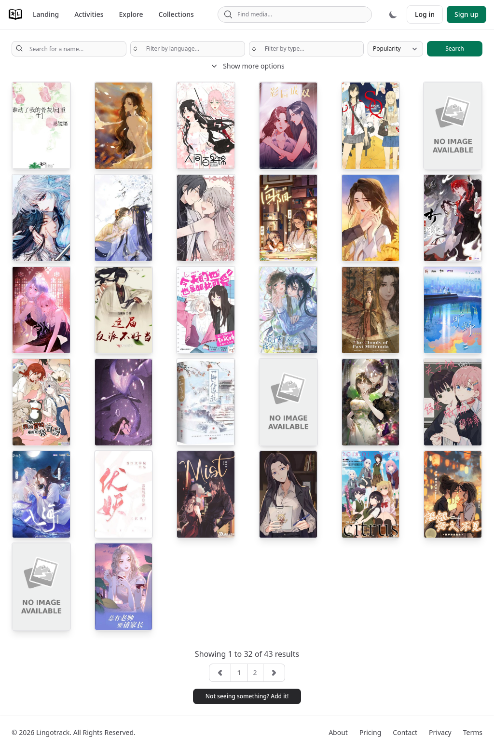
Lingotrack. (53, 732)
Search (454, 48)
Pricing (370, 732)
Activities (88, 14)
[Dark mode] (393, 14)
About (338, 732)
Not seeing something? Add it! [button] (247, 696)
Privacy (440, 732)
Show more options (246, 66)
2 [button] (255, 672)
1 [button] (239, 672)
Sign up (466, 14)
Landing (46, 14)
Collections (176, 14)
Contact (405, 732)
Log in (425, 14)
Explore (131, 14)
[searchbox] (187, 48)
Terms (472, 732)
